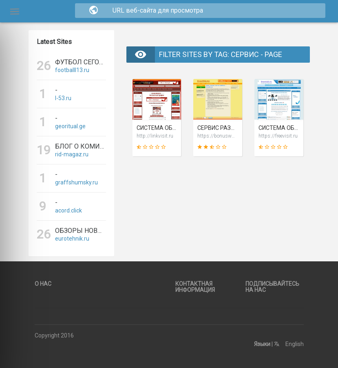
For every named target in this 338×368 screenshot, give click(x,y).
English (289, 344)
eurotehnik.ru (72, 238)
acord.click (68, 210)
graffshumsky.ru (76, 182)
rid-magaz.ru (71, 154)
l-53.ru (63, 98)
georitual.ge (70, 126)
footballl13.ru (72, 70)
